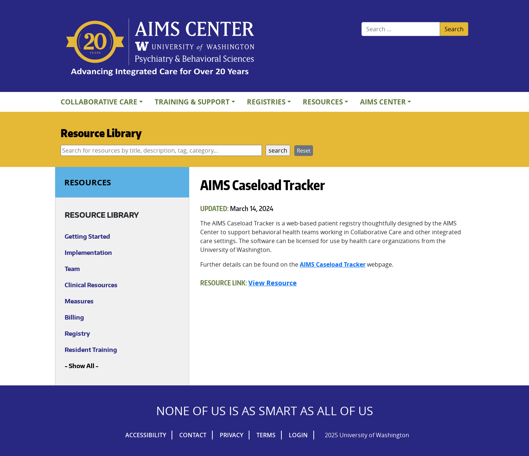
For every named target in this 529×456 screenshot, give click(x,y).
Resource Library (101, 133)
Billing (74, 317)
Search (454, 29)
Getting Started (87, 236)
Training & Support (192, 102)
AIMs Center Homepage (160, 47)
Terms (266, 435)
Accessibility (145, 435)
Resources (323, 102)
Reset (303, 150)
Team (72, 268)
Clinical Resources (91, 285)
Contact (192, 435)
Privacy (231, 435)
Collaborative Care (99, 102)
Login (298, 435)
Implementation (88, 252)
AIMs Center (383, 102)
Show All (81, 366)
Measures (79, 301)
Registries (266, 102)
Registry (77, 333)
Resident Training (91, 349)
